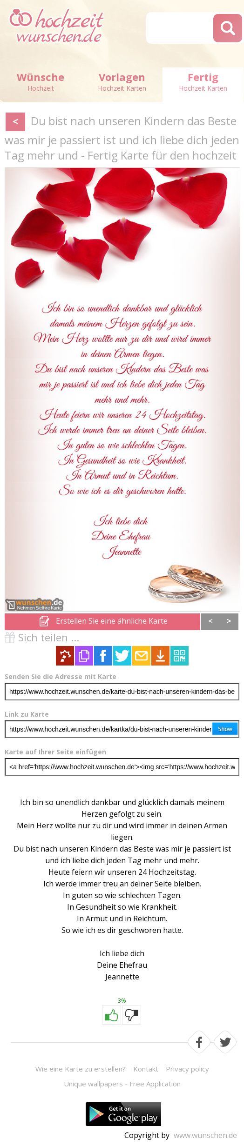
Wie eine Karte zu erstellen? (80, 1068)
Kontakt (145, 1068)
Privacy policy (187, 1068)
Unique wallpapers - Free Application (122, 1083)
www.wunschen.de (205, 1135)
